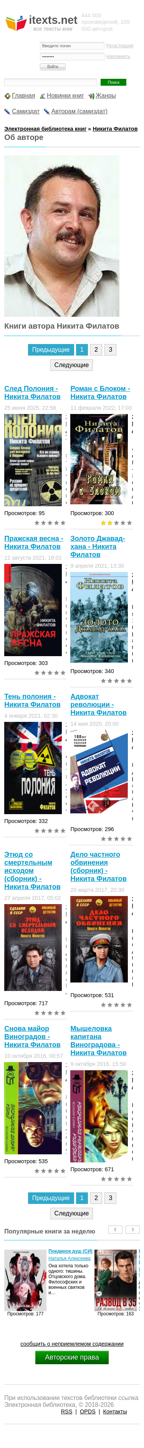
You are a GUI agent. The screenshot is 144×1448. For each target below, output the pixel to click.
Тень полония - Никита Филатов (32, 700)
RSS (67, 1411)
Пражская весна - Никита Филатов (33, 542)
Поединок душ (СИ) (70, 1251)
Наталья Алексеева (69, 1258)
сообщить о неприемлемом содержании (72, 1344)
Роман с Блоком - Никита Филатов (100, 393)
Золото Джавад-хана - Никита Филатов (97, 547)
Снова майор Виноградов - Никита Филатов (32, 1037)
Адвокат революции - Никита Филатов (98, 705)
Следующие (72, 365)
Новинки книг (65, 95)
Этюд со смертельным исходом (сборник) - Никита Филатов (32, 871)
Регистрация (120, 45)
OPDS (88, 1411)
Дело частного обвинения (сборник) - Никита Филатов (98, 867)
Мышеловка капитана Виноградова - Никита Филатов (98, 1041)
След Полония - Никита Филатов (32, 393)
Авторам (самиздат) (79, 111)
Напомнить (118, 56)
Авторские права (72, 1357)
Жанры (106, 95)
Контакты (115, 1411)
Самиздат (26, 111)
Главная (23, 95)
